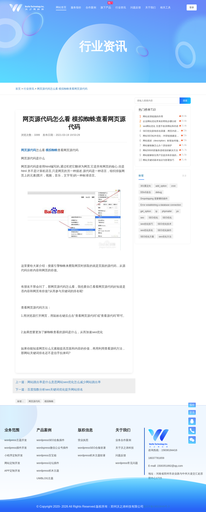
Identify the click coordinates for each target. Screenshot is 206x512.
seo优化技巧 (146, 224)
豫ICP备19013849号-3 (156, 506)
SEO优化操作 (164, 230)
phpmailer (167, 211)
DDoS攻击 (145, 192)
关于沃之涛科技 (124, 447)
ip (156, 211)
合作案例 (91, 7)
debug (159, 192)
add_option (161, 186)
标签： (20, 401)
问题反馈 (135, 7)
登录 (191, 7)
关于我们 (150, 7)
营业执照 (83, 440)
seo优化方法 (165, 236)
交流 (192, 412)
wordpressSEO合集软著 (92, 447)
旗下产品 (106, 7)
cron (173, 186)
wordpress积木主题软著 (92, 455)
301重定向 (145, 186)
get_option (145, 211)
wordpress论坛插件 (48, 463)
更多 (184, 175)
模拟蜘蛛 (49, 401)
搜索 (185, 100)
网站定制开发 (12, 463)
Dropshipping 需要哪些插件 (154, 198)
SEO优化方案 (147, 236)
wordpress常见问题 (126, 463)
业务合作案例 (123, 440)
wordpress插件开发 (15, 447)
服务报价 (76, 7)
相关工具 (165, 7)
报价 (192, 405)
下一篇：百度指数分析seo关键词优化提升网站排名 (49, 389)
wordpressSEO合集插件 (50, 440)
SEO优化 (153, 217)
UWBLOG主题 (45, 478)
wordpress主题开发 (15, 440)
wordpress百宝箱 (46, 455)
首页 (18, 88)
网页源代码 (34, 401)
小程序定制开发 (13, 455)
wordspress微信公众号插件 (52, 447)
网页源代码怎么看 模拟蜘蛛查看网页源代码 (62, 88)
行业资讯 (120, 7)
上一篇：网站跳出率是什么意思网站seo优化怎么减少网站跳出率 (58, 382)
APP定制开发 (12, 470)
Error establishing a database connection (160, 205)
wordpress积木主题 (48, 470)
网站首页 (61, 7)
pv (177, 211)
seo (142, 217)
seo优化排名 (146, 230)
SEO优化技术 (164, 224)
